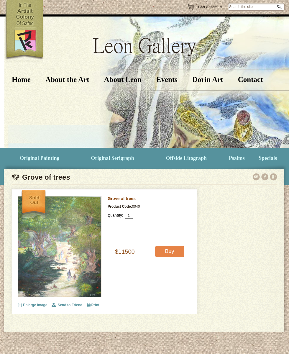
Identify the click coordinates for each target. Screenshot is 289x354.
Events (167, 79)
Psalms (237, 158)
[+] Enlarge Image (32, 305)
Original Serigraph (112, 158)
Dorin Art (207, 79)
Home (21, 79)
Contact (250, 79)
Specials (268, 158)
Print (95, 305)
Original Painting (40, 158)
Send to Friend (70, 305)
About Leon (122, 79)
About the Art (67, 79)
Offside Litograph (186, 158)
